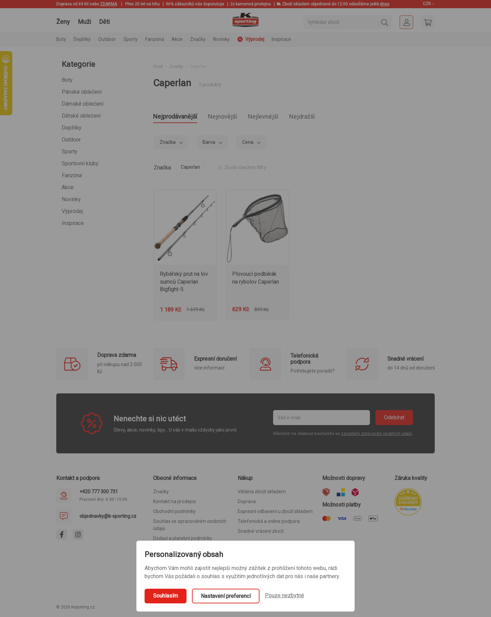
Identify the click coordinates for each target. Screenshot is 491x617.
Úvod (158, 66)
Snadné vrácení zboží (261, 533)
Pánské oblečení (82, 92)
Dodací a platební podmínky (182, 540)
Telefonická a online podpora (269, 523)
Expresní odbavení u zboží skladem (275, 513)
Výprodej (72, 211)
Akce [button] (177, 39)
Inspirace (281, 39)
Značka (168, 144)
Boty (67, 80)
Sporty (69, 151)
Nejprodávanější (181, 117)
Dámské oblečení (82, 104)
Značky (198, 39)
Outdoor (71, 139)
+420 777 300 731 (98, 493)
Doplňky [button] (82, 39)
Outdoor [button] (107, 39)
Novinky (221, 39)
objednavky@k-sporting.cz (107, 518)
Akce (68, 187)
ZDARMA (108, 4)
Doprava (247, 503)
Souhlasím (165, 595)
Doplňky (71, 127)
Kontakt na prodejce (174, 503)
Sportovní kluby (80, 163)
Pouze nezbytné (284, 595)
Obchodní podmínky (174, 513)
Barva (209, 144)
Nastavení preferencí (226, 596)
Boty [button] (61, 39)
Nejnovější (238, 117)
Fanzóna (72, 175)
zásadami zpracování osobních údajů (376, 435)
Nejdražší (331, 117)
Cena (248, 144)
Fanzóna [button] (154, 39)
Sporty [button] (130, 39)
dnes (384, 4)
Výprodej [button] (250, 39)
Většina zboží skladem (262, 493)
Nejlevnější (285, 117)
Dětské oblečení (81, 115)
